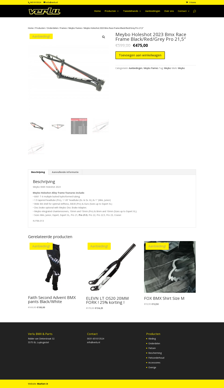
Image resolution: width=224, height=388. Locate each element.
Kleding (152, 338)
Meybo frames (75, 28)
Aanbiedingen (152, 11)
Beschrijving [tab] (38, 172)
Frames (63, 28)
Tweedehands (130, 11)
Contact (182, 11)
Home (97, 11)
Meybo (167, 68)
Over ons (169, 11)
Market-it (42, 383)
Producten (110, 11)
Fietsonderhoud (156, 357)
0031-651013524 (95, 338)
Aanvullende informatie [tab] (65, 172)
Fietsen (152, 348)
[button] (103, 37)
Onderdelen (52, 28)
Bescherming (155, 352)
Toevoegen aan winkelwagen (140, 55)
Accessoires (154, 362)
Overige (152, 367)
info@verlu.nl (93, 342)
